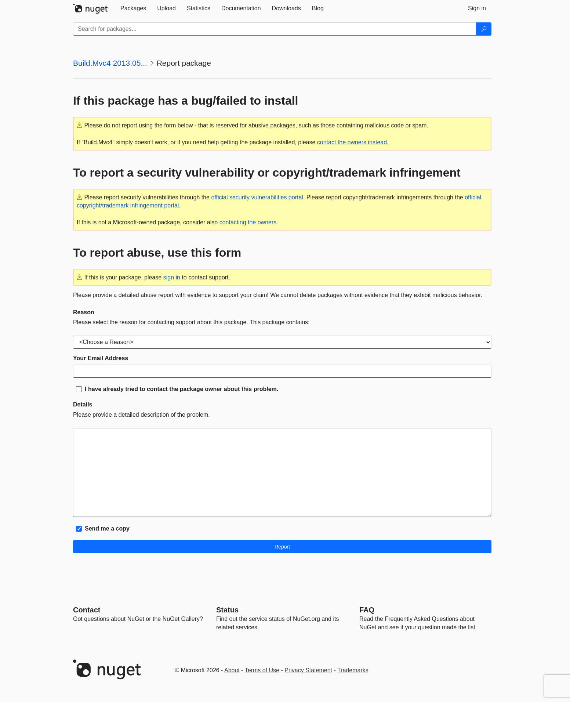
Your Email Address (100, 358)
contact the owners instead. (353, 142)
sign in (171, 277)
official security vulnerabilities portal (257, 197)
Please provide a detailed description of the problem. (141, 415)
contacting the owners (248, 222)
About (232, 670)
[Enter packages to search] (274, 29)
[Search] (483, 29)
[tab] (133, 8)
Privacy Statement (308, 670)
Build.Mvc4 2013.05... (110, 63)
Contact (86, 610)
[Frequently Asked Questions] (366, 610)
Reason (83, 312)
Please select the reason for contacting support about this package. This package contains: (191, 322)
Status (227, 610)
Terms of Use (262, 670)
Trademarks (352, 670)
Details (82, 404)
